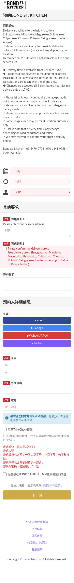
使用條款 (37, 528)
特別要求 (8, 274)
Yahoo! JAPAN (37, 335)
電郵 (9, 400)
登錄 (5, 314)
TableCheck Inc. (32, 559)
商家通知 (8, 25)
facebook (37, 320)
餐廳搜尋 (37, 549)
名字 (9, 358)
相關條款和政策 (51, 485)
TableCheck (37, 343)
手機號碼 (12, 383)
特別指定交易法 (37, 542)
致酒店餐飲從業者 (37, 522)
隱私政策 (37, 535)
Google (37, 328)
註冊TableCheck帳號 (18, 429)
